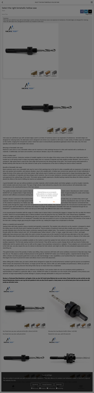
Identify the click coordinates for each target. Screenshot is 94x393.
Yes (54, 202)
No (40, 202)
